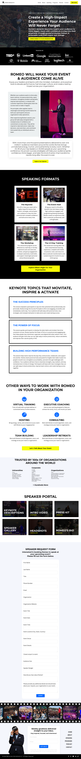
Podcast (61, 2)
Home (39, 2)
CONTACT (69, 748)
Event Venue (27, 639)
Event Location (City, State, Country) (34, 632)
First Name (26, 563)
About (43, 2)
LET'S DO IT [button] (43, 747)
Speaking (49, 2)
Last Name (26, 570)
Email (25, 590)
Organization (27, 597)
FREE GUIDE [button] (74, 2)
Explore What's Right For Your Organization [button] (40, 269)
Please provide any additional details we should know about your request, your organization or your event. (39, 685)
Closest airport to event (30, 655)
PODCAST (69, 745)
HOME (70, 732)
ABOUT (70, 735)
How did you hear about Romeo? (33, 675)
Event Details (27, 646)
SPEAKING (69, 738)
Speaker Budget (28, 668)
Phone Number (28, 583)
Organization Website (30, 604)
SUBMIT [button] (40, 696)
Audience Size (27, 662)
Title (24, 577)
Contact (66, 2)
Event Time (26, 625)
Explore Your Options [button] (40, 161)
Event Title (26, 611)
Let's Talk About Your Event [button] (41, 448)
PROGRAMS (68, 742)
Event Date (26, 618)
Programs (55, 2)
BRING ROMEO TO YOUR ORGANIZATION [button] (41, 38)
